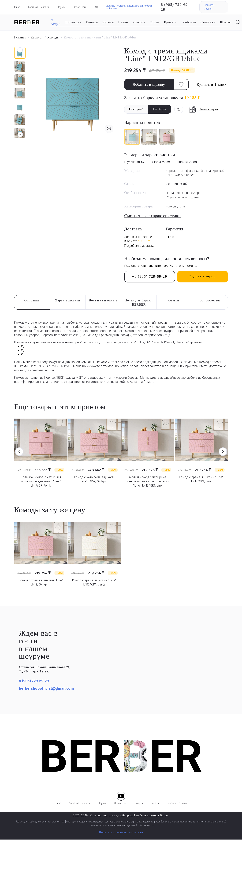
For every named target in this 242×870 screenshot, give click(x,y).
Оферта (139, 803)
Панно (123, 22)
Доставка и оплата (38, 7)
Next (223, 451)
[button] (20, 134)
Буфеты (108, 22)
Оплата (155, 803)
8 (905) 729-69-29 (175, 6)
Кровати (170, 22)
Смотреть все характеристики (152, 215)
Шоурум (61, 7)
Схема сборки (208, 109)
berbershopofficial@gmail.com (46, 688)
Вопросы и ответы (177, 803)
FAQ (96, 7)
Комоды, (172, 206)
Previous (19, 451)
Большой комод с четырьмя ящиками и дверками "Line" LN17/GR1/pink (41, 481)
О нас (17, 7)
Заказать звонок (210, 7)
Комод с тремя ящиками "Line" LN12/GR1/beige (94, 582)
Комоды (92, 22)
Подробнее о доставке (139, 245)
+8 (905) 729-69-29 (149, 276)
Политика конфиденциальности (121, 832)
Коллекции (73, 22)
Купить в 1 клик (212, 84)
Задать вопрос (202, 276)
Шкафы (225, 22)
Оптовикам (80, 7)
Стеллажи (208, 22)
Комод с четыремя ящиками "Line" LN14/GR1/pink (94, 479)
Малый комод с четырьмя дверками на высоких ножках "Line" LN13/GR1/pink (148, 481)
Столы (155, 22)
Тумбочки (188, 22)
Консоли (138, 22)
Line (182, 206)
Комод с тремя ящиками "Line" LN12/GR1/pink (201, 479)
